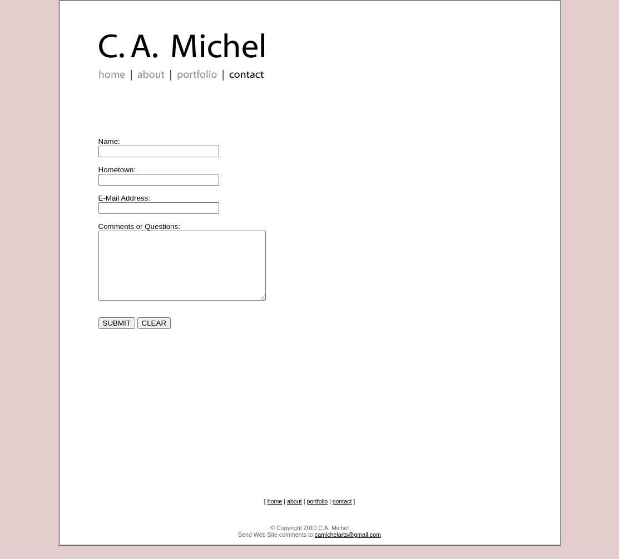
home (275, 514)
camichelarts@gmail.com (348, 548)
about (294, 514)
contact (342, 514)
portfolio (317, 514)
